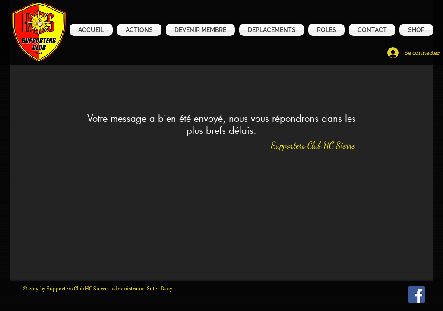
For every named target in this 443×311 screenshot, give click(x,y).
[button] (415, 30)
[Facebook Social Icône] (416, 294)
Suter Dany (159, 288)
